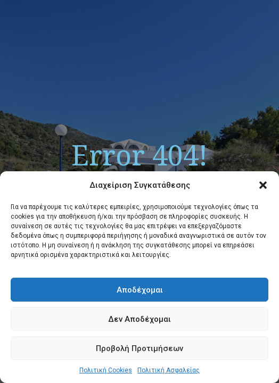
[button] (263, 185)
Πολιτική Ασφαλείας (168, 370)
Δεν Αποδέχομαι (139, 319)
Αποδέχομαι (140, 290)
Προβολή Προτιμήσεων (139, 348)
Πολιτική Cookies (105, 370)
